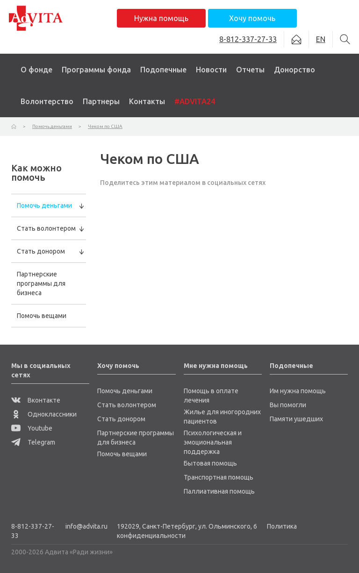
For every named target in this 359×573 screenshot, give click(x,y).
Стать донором (41, 251)
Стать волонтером (46, 228)
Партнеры (101, 101)
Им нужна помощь (298, 391)
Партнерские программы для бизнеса (41, 283)
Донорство (294, 69)
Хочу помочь (252, 18)
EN (320, 39)
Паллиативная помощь (219, 491)
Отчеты (250, 69)
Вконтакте (35, 400)
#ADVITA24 (194, 101)
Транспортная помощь (218, 477)
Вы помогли (288, 405)
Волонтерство (47, 101)
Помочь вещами (41, 315)
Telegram (33, 442)
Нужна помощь (161, 18)
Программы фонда (96, 69)
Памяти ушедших (296, 419)
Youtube (31, 428)
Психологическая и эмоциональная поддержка (213, 442)
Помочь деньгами (44, 205)
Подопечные (163, 69)
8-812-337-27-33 (32, 531)
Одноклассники (44, 414)
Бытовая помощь (210, 463)
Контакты (147, 101)
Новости (211, 69)
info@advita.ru (86, 526)
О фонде (36, 69)
